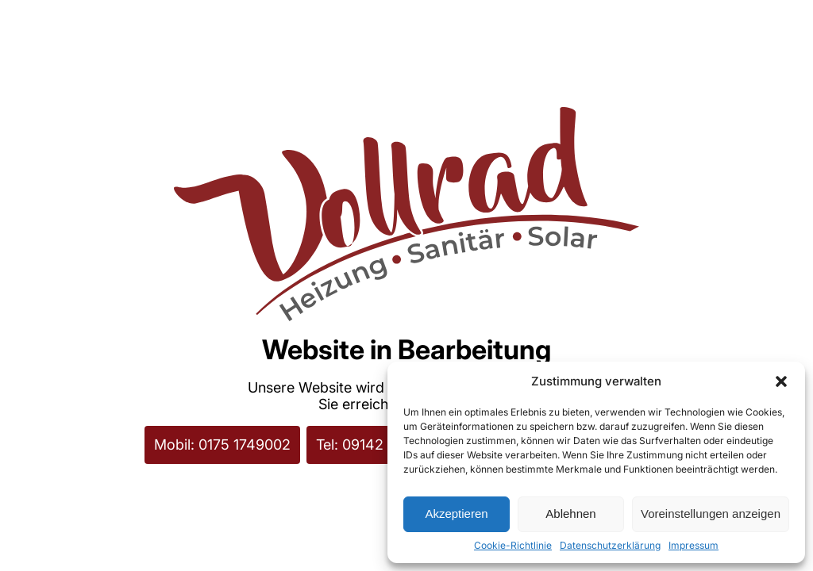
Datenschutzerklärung (610, 545)
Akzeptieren (456, 513)
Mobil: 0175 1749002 (222, 444)
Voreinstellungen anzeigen (710, 513)
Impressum (694, 545)
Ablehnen (570, 513)
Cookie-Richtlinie (513, 545)
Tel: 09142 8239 (369, 444)
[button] (781, 381)
